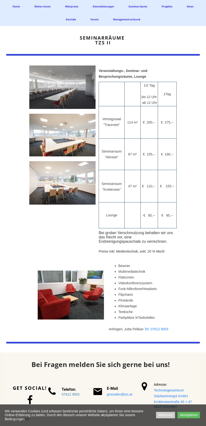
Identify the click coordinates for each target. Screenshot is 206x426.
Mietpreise (71, 6)
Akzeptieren (189, 415)
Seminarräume (137, 6)
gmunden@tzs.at (119, 394)
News (190, 6)
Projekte (167, 6)
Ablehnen (165, 415)
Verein (95, 19)
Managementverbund (126, 19)
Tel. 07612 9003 (156, 329)
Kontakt (71, 19)
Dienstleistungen (103, 6)
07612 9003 (70, 394)
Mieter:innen (42, 6)
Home (16, 6)
